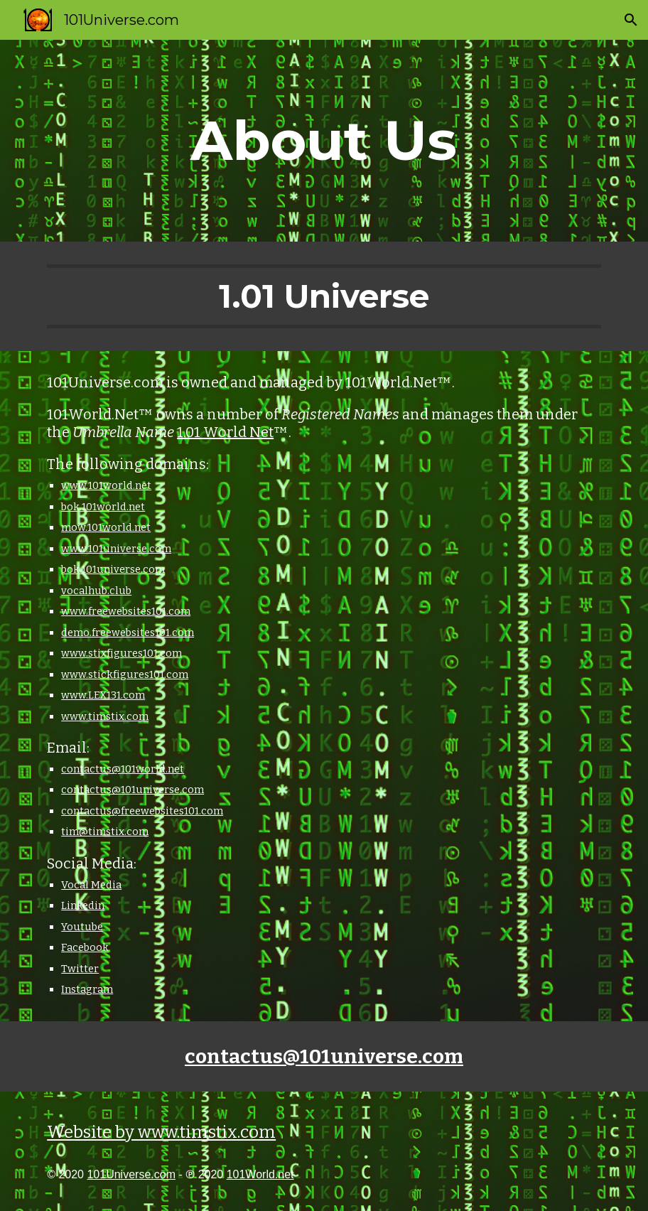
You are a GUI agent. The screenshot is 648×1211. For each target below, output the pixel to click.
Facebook (85, 947)
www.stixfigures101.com (121, 653)
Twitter (80, 968)
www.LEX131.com (103, 695)
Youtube (82, 926)
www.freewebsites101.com (125, 611)
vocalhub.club (96, 590)
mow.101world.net (106, 527)
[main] (324, 141)
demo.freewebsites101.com (127, 632)
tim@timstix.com (104, 831)
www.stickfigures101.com (124, 674)
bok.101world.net (103, 506)
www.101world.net (106, 485)
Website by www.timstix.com (161, 1132)
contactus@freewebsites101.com (142, 810)
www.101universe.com (116, 548)
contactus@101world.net (122, 769)
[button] (631, 20)
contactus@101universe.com (132, 789)
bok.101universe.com (113, 569)
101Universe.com (131, 1174)
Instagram (87, 989)
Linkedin (82, 905)
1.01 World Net (225, 432)
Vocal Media (91, 884)
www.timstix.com (104, 716)
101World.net (260, 1174)
